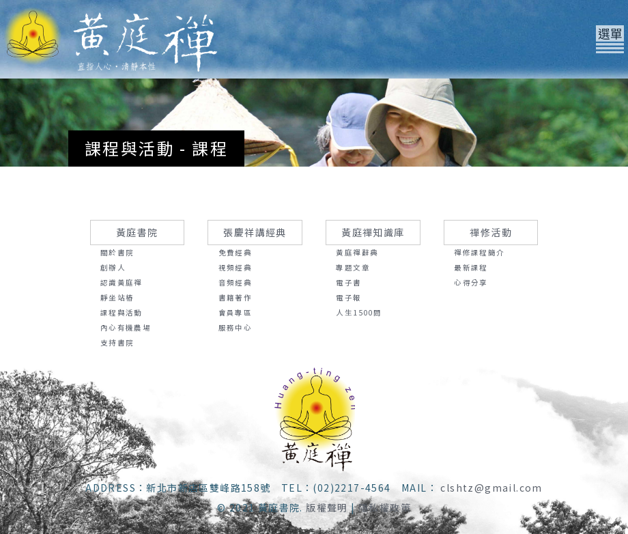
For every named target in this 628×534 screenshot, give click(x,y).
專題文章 (353, 267)
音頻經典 (235, 282)
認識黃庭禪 (121, 282)
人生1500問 (359, 312)
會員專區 (235, 312)
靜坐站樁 (117, 297)
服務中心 (235, 327)
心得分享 (471, 282)
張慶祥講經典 (254, 232)
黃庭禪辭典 (357, 252)
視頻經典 (235, 267)
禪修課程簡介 (479, 252)
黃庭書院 (137, 232)
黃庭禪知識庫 (372, 232)
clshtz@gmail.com (491, 487)
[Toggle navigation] (610, 39)
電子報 (348, 297)
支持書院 (117, 342)
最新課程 (471, 267)
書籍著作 (235, 297)
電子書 (348, 282)
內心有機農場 (125, 327)
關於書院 (117, 252)
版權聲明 (327, 507)
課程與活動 (121, 312)
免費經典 (235, 252)
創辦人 (113, 267)
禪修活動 (491, 232)
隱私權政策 (384, 507)
